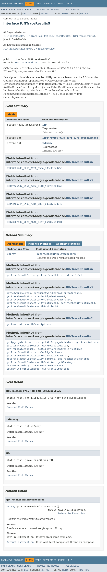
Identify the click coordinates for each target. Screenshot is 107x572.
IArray (11, 254)
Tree (38, 4)
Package (18, 4)
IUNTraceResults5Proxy (17, 48)
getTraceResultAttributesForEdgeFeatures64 (36, 296)
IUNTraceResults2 (37, 36)
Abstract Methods (68, 243)
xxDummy (47, 143)
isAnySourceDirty (18, 365)
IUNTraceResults (13, 36)
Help (69, 4)
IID (44, 124)
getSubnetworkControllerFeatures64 (57, 293)
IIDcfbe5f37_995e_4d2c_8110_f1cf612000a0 (34, 186)
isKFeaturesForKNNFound (48, 365)
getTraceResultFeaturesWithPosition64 (32, 306)
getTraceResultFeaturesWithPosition (31, 362)
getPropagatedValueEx (21, 349)
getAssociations (87, 342)
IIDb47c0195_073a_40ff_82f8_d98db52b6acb (70, 137)
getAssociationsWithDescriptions (29, 324)
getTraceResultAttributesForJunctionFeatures (37, 355)
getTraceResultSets (49, 275)
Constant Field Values (20, 407)
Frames (41, 9)
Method (45, 13)
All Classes (72, 9)
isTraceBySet (73, 275)
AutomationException (71, 513)
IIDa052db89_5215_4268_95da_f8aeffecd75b (34, 168)
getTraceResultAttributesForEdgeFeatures (34, 352)
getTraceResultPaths (20, 275)
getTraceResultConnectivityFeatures (31, 358)
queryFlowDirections (55, 368)
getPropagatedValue (55, 345)
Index (61, 4)
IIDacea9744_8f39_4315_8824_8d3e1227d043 (34, 204)
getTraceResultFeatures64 (78, 303)
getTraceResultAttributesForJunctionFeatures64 (39, 299)
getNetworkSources (19, 293)
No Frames (53, 9)
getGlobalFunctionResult (23, 345)
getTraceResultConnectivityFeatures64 (32, 303)
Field (25, 13)
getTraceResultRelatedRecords (57, 254)
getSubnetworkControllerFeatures (60, 349)
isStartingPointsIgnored (23, 368)
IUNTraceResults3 (60, 36)
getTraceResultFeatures (73, 358)
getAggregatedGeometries (23, 342)
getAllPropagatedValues (58, 342)
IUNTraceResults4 (84, 36)
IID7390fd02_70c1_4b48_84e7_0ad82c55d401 (34, 222)
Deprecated (49, 4)
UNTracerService (44, 48)
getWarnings (66, 362)
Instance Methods (39, 243)
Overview (6, 4)
